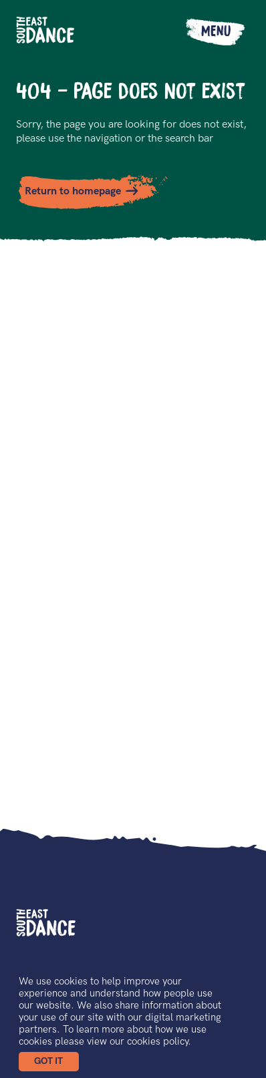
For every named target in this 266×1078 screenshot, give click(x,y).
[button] (49, 1061)
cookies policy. (159, 1041)
